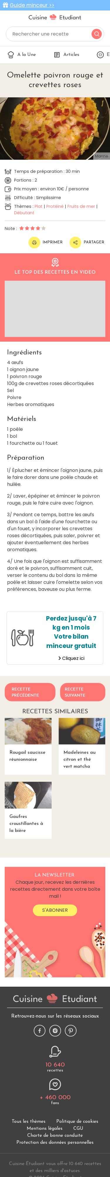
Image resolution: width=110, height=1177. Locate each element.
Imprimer (45, 242)
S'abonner (55, 910)
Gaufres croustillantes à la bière (28, 807)
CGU (78, 1128)
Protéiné (55, 206)
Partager (87, 242)
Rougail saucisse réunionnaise (28, 740)
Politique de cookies (77, 1121)
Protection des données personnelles (55, 1142)
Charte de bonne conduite (55, 1135)
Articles (66, 54)
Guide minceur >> (32, 5)
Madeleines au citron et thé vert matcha (82, 743)
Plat (39, 206)
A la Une (21, 54)
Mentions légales (44, 1128)
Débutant (24, 213)
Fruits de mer (81, 206)
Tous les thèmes (28, 1121)
